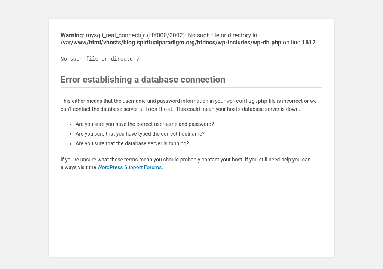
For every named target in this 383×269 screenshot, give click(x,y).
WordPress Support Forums (129, 167)
